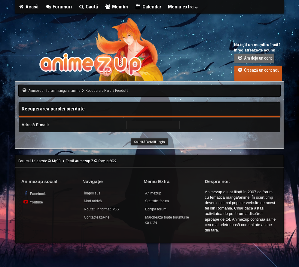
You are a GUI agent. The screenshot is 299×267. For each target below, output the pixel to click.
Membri (116, 7)
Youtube (33, 201)
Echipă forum (155, 209)
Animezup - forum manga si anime (54, 90)
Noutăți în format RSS (101, 209)
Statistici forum (157, 201)
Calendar (148, 7)
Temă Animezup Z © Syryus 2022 (91, 161)
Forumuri (58, 7)
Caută (88, 7)
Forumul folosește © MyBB (40, 161)
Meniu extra (183, 7)
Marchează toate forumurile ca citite (167, 220)
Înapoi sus (92, 193)
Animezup (153, 193)
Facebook (34, 193)
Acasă (28, 7)
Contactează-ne (96, 217)
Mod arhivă (93, 201)
